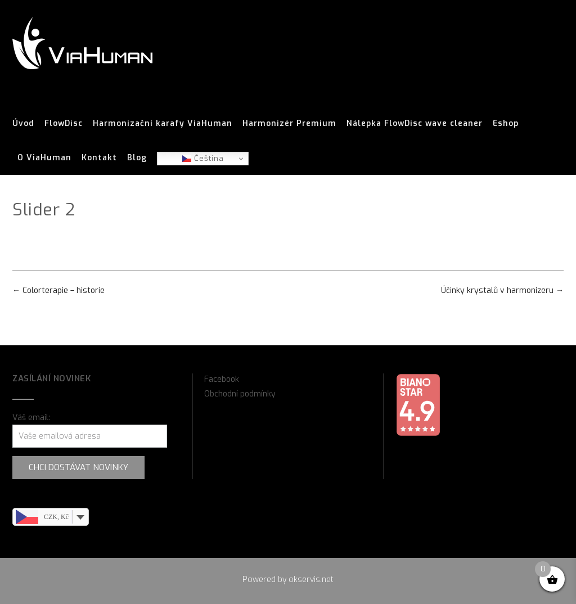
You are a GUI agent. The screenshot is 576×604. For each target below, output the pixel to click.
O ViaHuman (44, 158)
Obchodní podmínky (240, 394)
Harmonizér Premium (289, 123)
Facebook (221, 379)
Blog (137, 158)
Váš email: (31, 417)
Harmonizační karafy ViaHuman (162, 123)
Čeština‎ (203, 158)
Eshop (506, 123)
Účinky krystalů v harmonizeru (502, 290)
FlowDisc (63, 123)
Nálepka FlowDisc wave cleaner (414, 123)
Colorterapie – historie (58, 290)
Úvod (23, 123)
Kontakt (99, 158)
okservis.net (311, 579)
